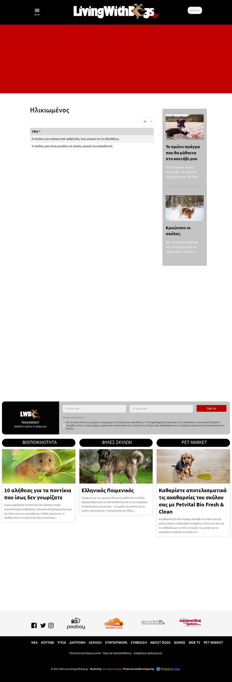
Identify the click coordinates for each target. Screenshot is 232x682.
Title (36, 131)
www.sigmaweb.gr (112, 669)
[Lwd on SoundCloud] (114, 622)
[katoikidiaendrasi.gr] (190, 621)
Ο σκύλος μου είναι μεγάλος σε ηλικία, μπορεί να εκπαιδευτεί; (72, 146)
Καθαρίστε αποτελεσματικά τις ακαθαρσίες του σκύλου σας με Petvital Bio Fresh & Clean (193, 501)
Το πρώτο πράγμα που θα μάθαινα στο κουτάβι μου (183, 152)
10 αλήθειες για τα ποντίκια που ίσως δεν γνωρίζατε (37, 494)
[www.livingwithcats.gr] (153, 621)
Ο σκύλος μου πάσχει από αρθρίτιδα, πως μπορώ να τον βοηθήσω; (75, 139)
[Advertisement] (116, 59)
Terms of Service (74, 417)
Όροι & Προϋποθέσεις (117, 653)
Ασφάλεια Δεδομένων (148, 653)
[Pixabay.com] (76, 622)
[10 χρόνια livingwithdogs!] (116, 10)
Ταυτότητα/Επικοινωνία (85, 653)
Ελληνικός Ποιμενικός (108, 490)
